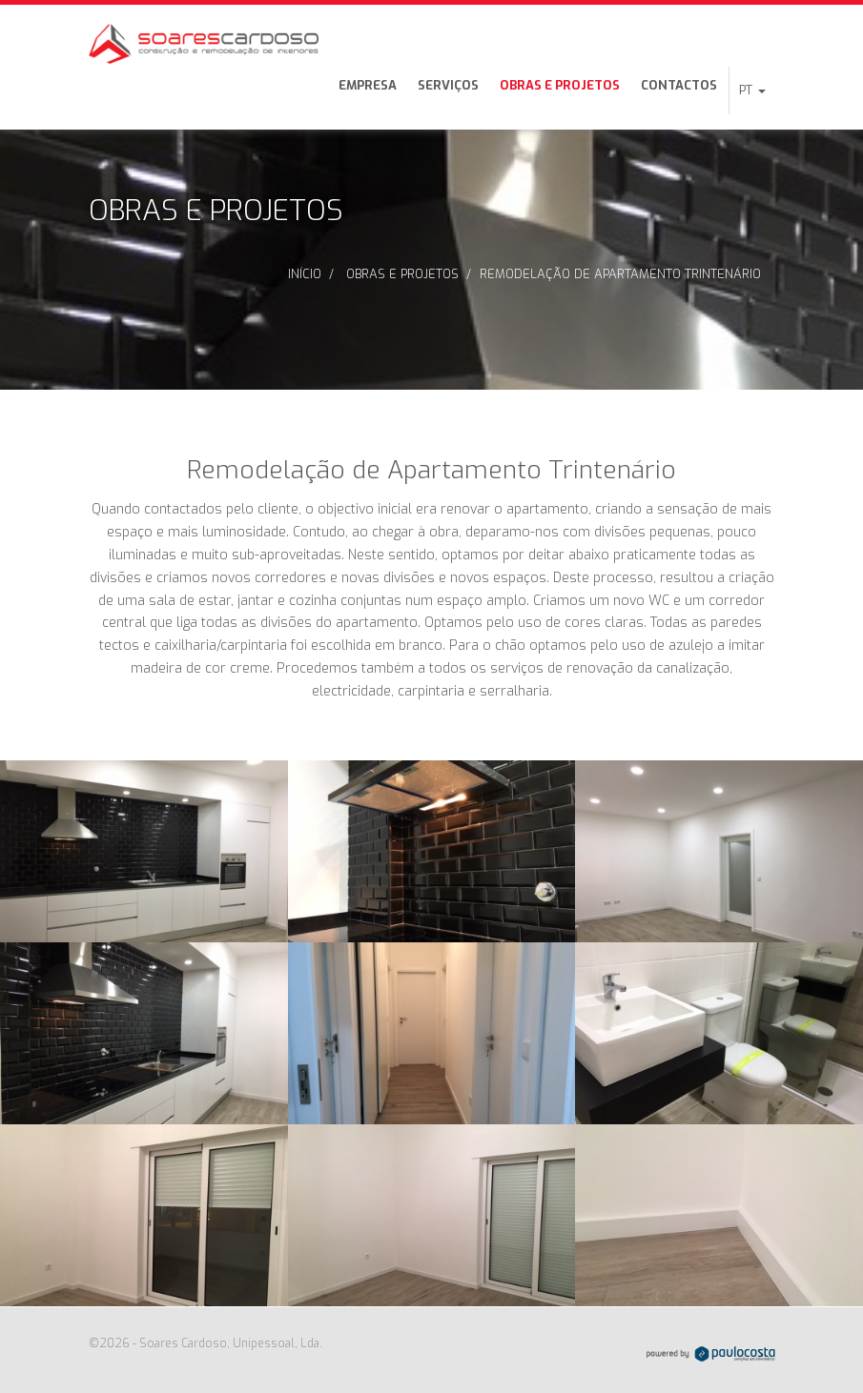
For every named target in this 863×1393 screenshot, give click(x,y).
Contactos (679, 85)
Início (304, 274)
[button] (752, 90)
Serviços (448, 85)
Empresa (368, 85)
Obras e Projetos (560, 85)
